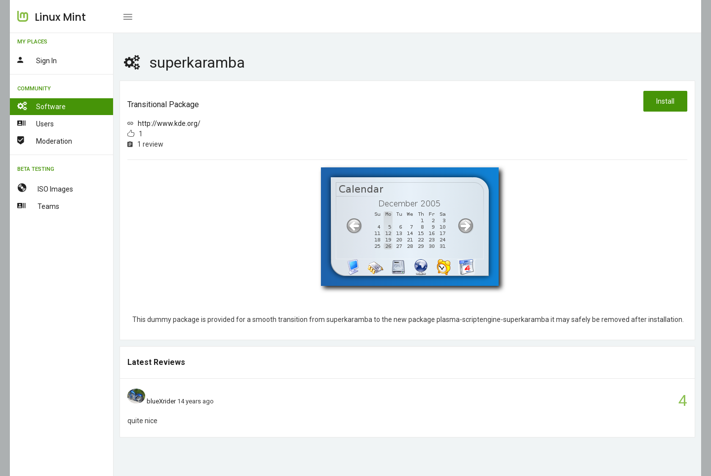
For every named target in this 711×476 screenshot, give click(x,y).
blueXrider (161, 401)
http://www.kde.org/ (169, 123)
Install (665, 101)
